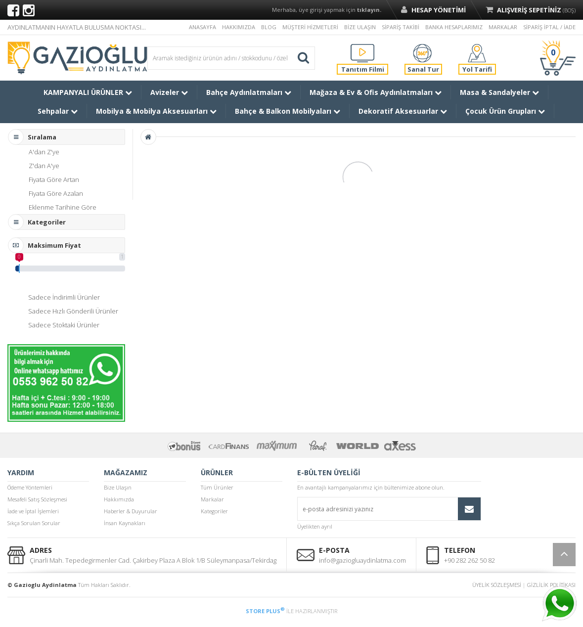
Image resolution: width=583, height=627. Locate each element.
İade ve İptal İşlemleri (33, 511)
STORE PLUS (265, 611)
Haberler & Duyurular (130, 511)
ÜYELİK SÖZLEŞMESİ (496, 584)
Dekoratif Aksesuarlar (403, 111)
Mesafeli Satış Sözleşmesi (37, 499)
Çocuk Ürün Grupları (505, 111)
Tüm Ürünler (217, 487)
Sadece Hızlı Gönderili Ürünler (73, 311)
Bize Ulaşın (118, 487)
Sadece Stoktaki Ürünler (63, 324)
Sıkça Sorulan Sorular (33, 523)
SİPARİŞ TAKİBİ (400, 27)
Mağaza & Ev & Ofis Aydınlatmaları (376, 92)
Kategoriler (214, 511)
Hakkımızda (119, 499)
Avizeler (169, 92)
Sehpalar (58, 111)
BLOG (268, 27)
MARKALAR (503, 27)
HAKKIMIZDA (238, 27)
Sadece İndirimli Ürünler (64, 297)
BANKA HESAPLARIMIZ (454, 27)
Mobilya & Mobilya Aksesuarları (156, 111)
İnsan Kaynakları (124, 523)
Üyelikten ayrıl (314, 526)
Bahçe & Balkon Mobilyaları (287, 111)
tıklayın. (369, 9)
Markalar (212, 499)
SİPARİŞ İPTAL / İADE (549, 27)
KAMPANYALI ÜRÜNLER (88, 92)
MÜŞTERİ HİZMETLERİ (310, 27)
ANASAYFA (202, 27)
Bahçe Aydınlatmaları (248, 92)
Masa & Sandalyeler (499, 92)
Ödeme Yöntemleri (29, 487)
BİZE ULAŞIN (360, 27)
